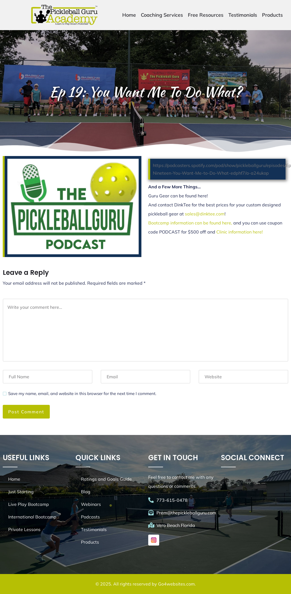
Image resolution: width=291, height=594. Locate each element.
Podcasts (90, 517)
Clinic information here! (239, 232)
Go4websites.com (176, 584)
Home (129, 15)
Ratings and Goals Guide (106, 479)
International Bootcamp (32, 517)
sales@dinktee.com (205, 214)
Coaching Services (162, 15)
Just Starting (21, 491)
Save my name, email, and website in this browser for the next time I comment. (82, 393)
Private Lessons (24, 529)
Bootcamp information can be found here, (190, 223)
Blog (85, 491)
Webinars (91, 504)
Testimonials (242, 15)
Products (272, 15)
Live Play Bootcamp (28, 504)
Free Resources (205, 15)
